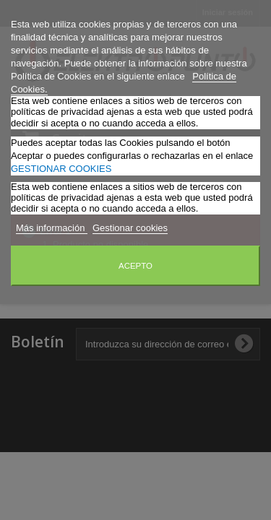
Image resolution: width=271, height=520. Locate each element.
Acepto (135, 265)
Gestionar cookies (130, 227)
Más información (51, 227)
